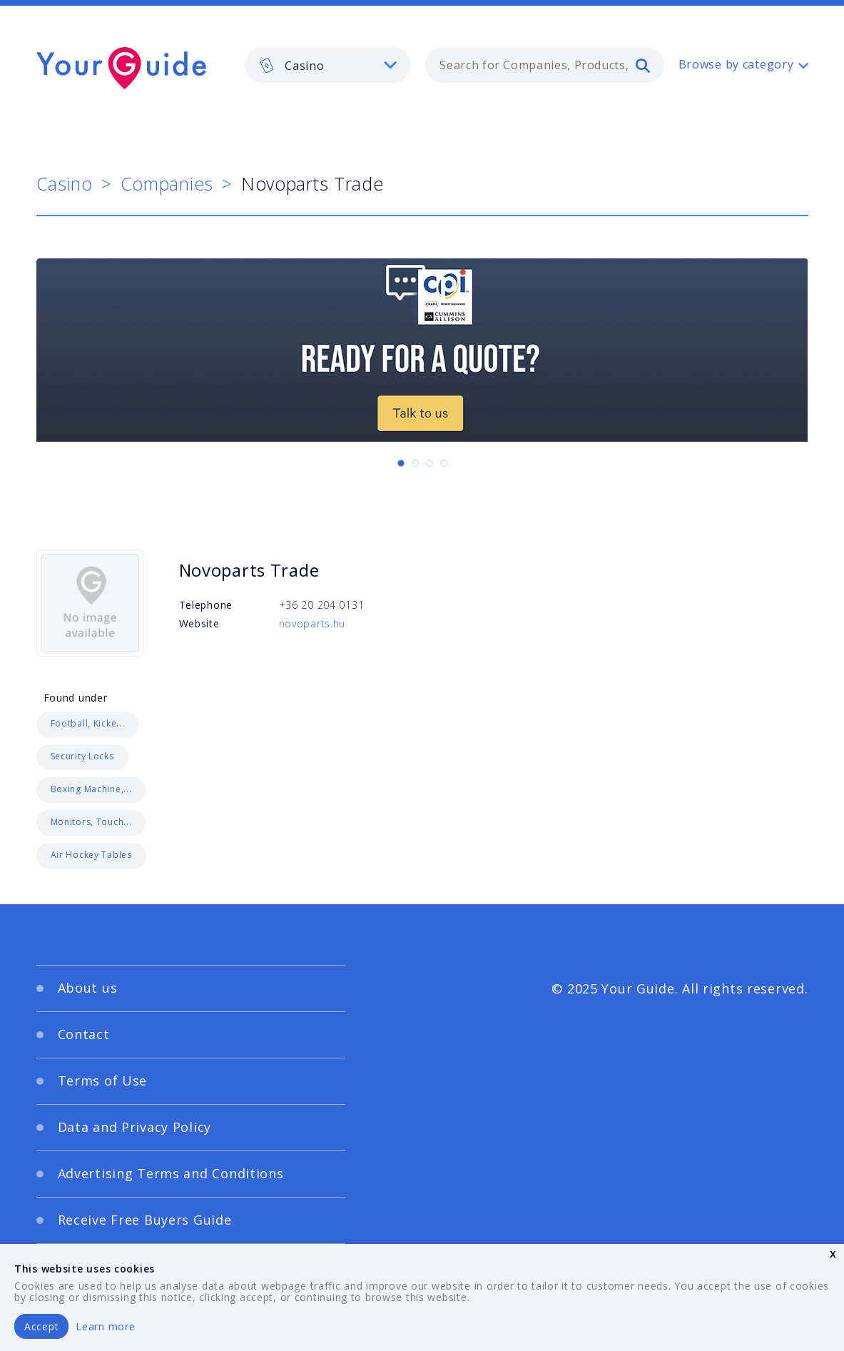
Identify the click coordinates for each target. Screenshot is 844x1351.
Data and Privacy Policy (135, 1126)
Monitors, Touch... (91, 822)
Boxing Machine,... (91, 789)
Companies (167, 183)
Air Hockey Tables (91, 855)
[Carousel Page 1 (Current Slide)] (401, 463)
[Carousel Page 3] (429, 463)
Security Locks (82, 756)
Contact (84, 1034)
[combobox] (544, 65)
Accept (41, 1326)
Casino (64, 183)
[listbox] (328, 65)
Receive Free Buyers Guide (145, 1219)
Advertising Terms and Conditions (171, 1173)
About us (88, 987)
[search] (643, 65)
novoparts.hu (312, 623)
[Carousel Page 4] (443, 463)
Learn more (105, 1326)
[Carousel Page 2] (415, 463)
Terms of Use (103, 1080)
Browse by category (736, 64)
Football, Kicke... (88, 723)
